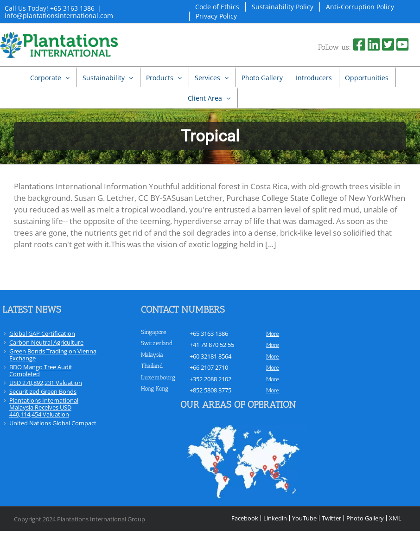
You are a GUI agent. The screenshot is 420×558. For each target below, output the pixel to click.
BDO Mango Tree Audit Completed (40, 370)
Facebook (244, 518)
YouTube (304, 518)
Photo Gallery (365, 518)
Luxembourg (158, 377)
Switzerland (157, 343)
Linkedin (275, 518)
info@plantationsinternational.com (59, 15)
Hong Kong (154, 388)
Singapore (153, 331)
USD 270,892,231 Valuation (45, 382)
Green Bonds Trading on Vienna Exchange (52, 354)
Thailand (152, 365)
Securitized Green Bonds (42, 391)
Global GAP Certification (42, 333)
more (272, 333)
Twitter (331, 518)
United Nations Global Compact (52, 423)
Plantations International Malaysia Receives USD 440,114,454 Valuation (43, 407)
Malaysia (152, 354)
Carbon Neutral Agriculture (46, 342)
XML (395, 518)
